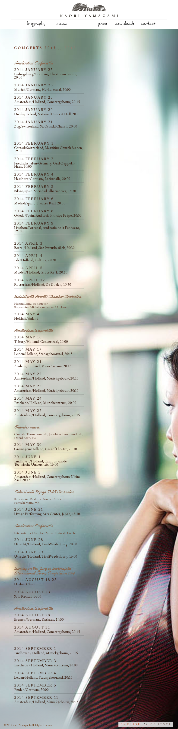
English (131, 724)
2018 (70, 48)
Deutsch (161, 724)
